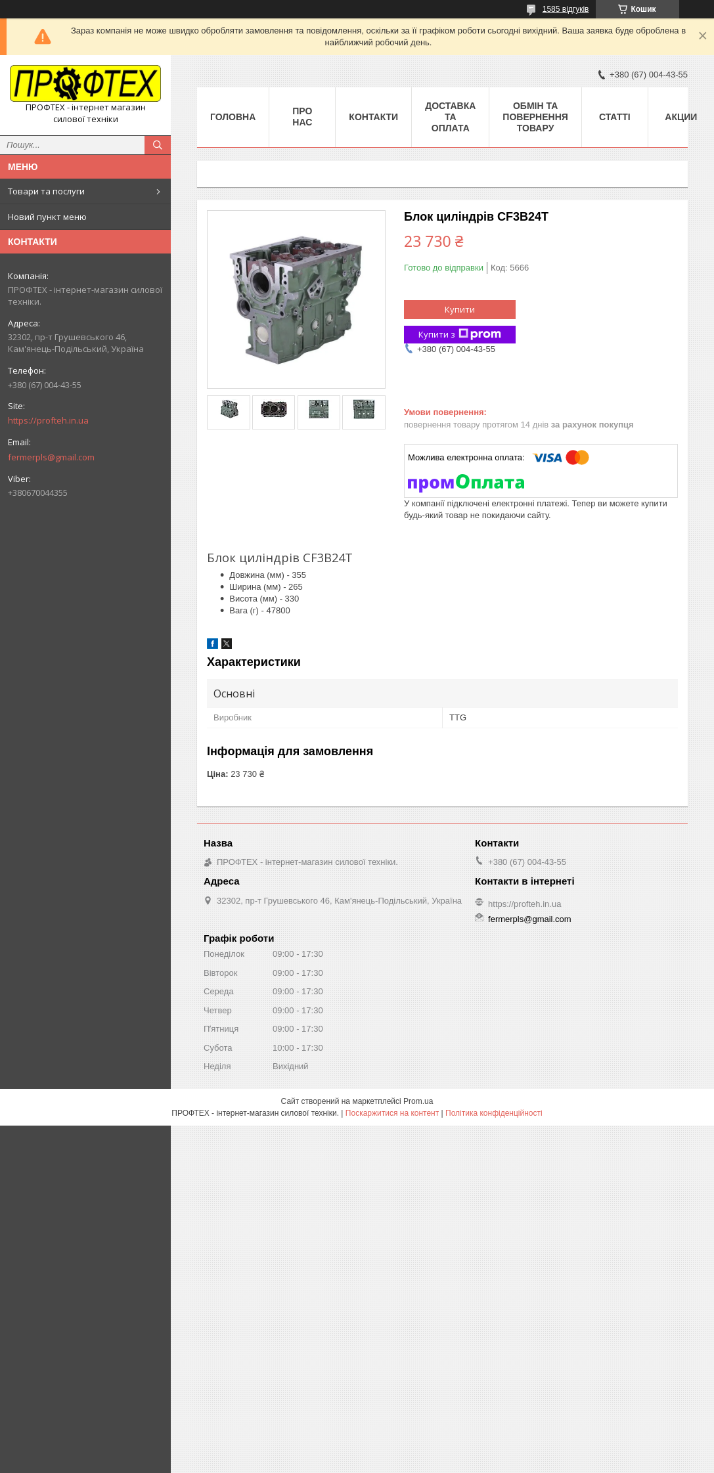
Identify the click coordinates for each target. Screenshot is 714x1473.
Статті (615, 117)
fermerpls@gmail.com (51, 457)
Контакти (373, 117)
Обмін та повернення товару (535, 116)
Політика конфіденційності (494, 1113)
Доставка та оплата (450, 116)
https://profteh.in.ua (48, 420)
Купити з (459, 334)
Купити (460, 309)
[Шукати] (158, 145)
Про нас (302, 116)
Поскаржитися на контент (392, 1113)
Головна (233, 117)
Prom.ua (418, 1101)
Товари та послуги (46, 191)
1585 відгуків (566, 9)
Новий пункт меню (47, 217)
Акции (681, 117)
